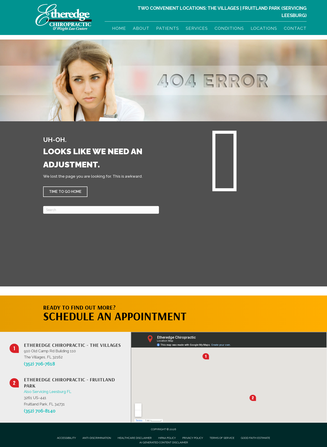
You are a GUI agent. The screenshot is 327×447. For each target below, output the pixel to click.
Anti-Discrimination (96, 438)
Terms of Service (222, 438)
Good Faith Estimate (255, 438)
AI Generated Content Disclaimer (163, 442)
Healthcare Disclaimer (135, 438)
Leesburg (293, 15)
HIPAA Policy (167, 438)
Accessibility (66, 438)
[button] (65, 191)
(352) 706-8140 (39, 411)
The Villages (223, 8)
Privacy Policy (192, 438)
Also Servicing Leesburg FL (47, 391)
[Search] (101, 210)
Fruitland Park (261, 8)
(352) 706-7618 (39, 364)
